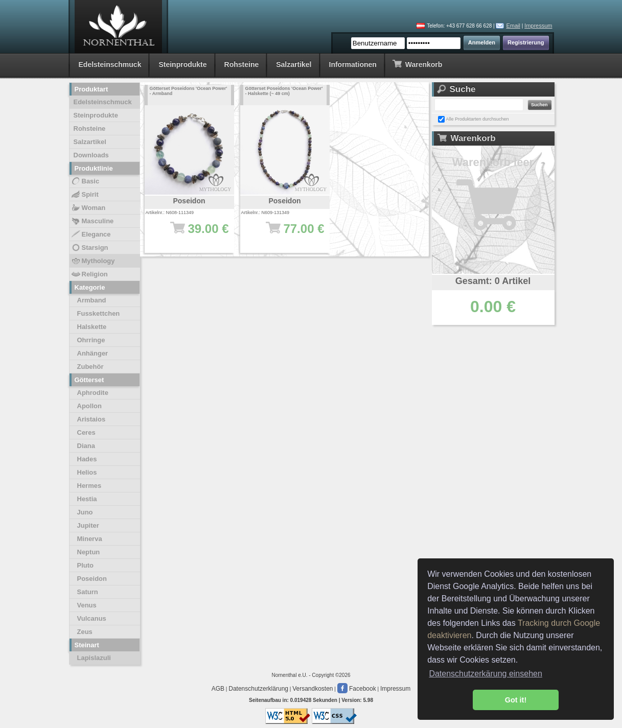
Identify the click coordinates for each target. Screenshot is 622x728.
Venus (87, 605)
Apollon (89, 406)
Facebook (356, 688)
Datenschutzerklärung (258, 688)
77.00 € (290, 233)
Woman (88, 208)
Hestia (87, 499)
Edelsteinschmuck (110, 64)
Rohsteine (241, 64)
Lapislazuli (94, 658)
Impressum (538, 25)
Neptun (88, 552)
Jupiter (88, 525)
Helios (87, 472)
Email (513, 25)
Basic (85, 181)
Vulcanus (91, 618)
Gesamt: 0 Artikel (493, 281)
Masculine (92, 221)
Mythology (93, 261)
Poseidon (92, 578)
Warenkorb (417, 63)
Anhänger (92, 353)
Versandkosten (312, 688)
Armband (91, 300)
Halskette (92, 327)
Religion (89, 274)
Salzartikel (293, 64)
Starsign (89, 248)
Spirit (85, 195)
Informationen (353, 64)
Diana (86, 446)
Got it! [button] (515, 700)
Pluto (85, 565)
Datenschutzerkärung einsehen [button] (485, 673)
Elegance (91, 234)
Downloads (91, 155)
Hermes (89, 485)
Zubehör (90, 366)
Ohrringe (91, 340)
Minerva (89, 539)
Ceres (86, 432)
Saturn (87, 592)
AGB (218, 688)
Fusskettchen (98, 313)
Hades (87, 459)
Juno (85, 512)
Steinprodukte (182, 64)
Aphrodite (92, 392)
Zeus (85, 632)
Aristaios (91, 419)
